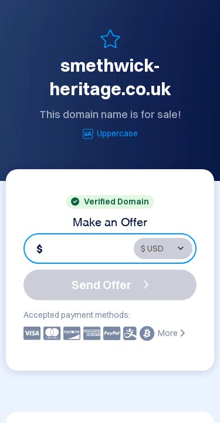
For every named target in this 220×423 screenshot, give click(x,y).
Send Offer (110, 284)
